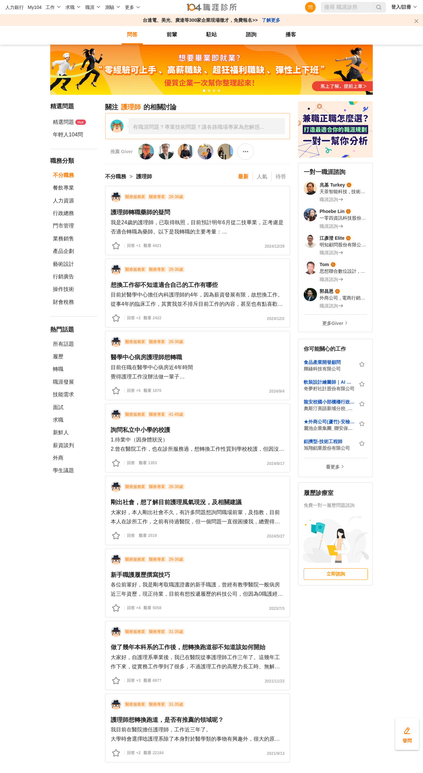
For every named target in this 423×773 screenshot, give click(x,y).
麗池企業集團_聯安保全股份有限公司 (329, 428)
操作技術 (63, 289)
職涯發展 (63, 382)
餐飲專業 (63, 188)
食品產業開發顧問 (322, 362)
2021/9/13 (276, 753)
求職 (58, 420)
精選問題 (69, 122)
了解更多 (271, 20)
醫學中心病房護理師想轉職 (146, 357)
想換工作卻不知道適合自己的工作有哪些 (164, 285)
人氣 (262, 176)
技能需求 (63, 394)
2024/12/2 (276, 318)
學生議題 (63, 470)
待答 (281, 176)
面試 (58, 407)
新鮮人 (61, 432)
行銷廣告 (63, 276)
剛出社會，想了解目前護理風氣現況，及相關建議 (176, 502)
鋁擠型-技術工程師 (323, 441)
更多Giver (332, 323)
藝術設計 (63, 264)
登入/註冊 (401, 7)
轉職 (58, 369)
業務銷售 (63, 238)
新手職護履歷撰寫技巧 (140, 575)
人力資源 (63, 200)
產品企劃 (63, 251)
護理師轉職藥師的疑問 (140, 212)
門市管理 (63, 225)
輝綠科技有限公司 (322, 368)
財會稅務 (63, 302)
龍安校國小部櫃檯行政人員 (329, 401)
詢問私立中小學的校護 (140, 430)
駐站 (211, 34)
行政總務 (63, 213)
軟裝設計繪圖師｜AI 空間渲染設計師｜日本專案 (329, 382)
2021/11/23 (275, 681)
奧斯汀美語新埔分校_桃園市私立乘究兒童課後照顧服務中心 (329, 408)
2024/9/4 (277, 391)
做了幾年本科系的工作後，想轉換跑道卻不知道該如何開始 (188, 647)
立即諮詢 (336, 574)
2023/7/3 (277, 608)
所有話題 (63, 344)
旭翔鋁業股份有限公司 (327, 448)
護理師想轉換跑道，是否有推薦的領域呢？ (167, 720)
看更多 (333, 467)
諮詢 (251, 34)
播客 (291, 34)
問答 (132, 34)
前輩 (172, 34)
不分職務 (63, 175)
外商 (58, 458)
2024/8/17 (276, 463)
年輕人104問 (68, 134)
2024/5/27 (276, 536)
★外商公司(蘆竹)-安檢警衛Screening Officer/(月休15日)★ (329, 421)
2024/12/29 (275, 246)
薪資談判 (63, 445)
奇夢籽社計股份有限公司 (329, 388)
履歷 (58, 356)
